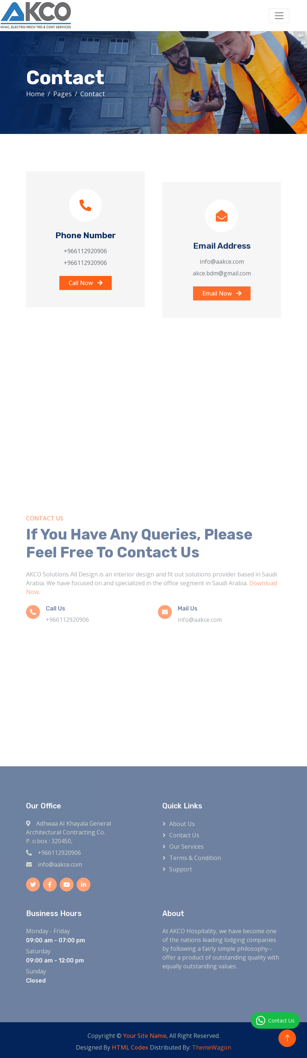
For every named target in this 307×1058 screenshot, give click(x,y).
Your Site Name (144, 1036)
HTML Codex (130, 1047)
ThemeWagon (211, 1047)
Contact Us (184, 835)
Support (180, 869)
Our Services (186, 846)
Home (36, 93)
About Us (182, 824)
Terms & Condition (195, 858)
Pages (63, 93)
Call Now (86, 290)
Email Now (221, 310)
